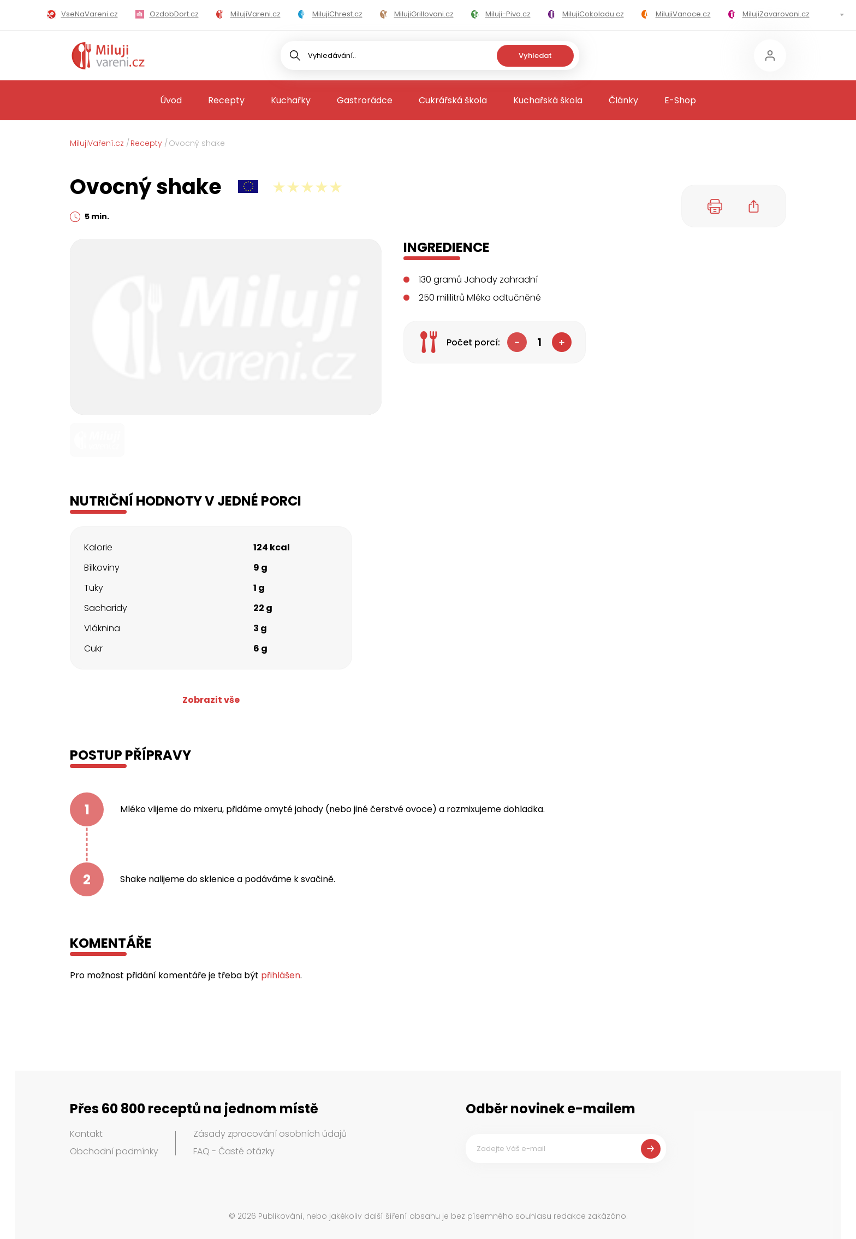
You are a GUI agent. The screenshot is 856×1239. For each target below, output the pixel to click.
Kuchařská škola (547, 100)
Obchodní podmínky (114, 1151)
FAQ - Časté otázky (234, 1151)
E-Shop (680, 100)
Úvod (171, 100)
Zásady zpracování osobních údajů (270, 1134)
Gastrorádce (365, 100)
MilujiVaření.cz (97, 143)
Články (623, 100)
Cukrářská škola (453, 100)
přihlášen (280, 975)
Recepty (226, 100)
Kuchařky (291, 100)
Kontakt (86, 1134)
